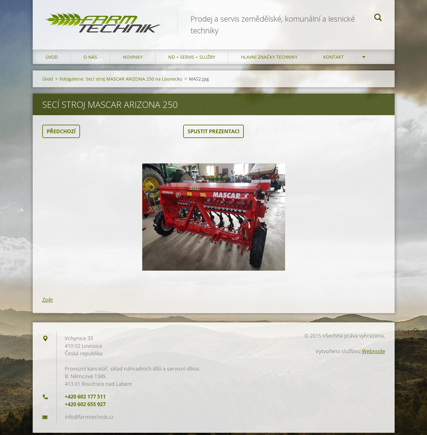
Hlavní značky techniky (269, 59)
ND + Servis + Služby (191, 59)
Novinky (133, 59)
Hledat (378, 18)
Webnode (373, 353)
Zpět (47, 302)
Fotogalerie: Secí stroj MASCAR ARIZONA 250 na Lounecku (121, 81)
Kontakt (333, 59)
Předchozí (61, 133)
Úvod (51, 59)
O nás (90, 59)
